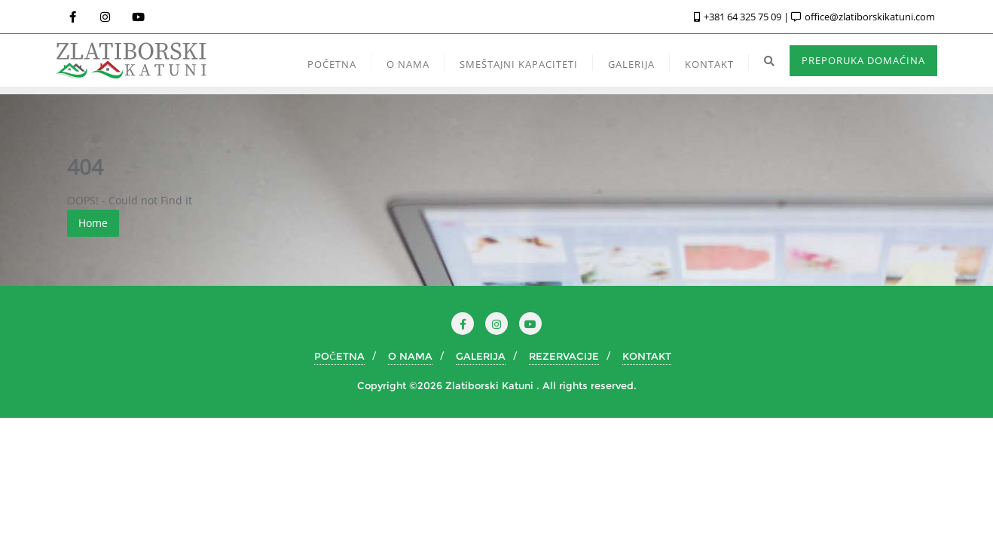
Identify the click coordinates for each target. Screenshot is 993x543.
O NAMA (410, 356)
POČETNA (339, 356)
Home (93, 223)
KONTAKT (646, 356)
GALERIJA (481, 356)
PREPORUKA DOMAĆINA (863, 60)
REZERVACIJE (564, 356)
